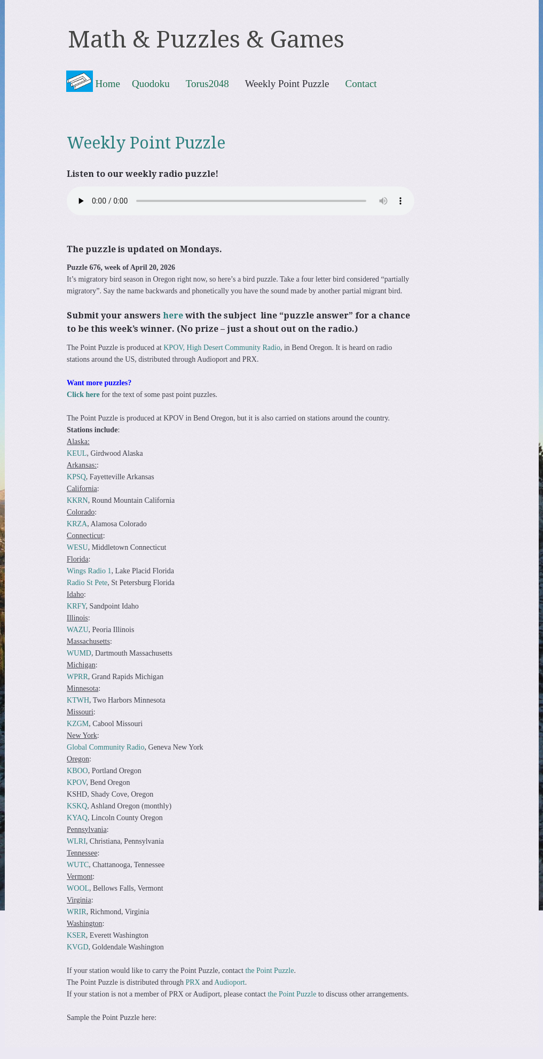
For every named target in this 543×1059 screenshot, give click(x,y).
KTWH (78, 700)
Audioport (229, 982)
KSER (76, 935)
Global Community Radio (105, 747)
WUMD (79, 653)
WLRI (76, 841)
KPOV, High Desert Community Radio (221, 348)
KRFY (76, 606)
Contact (361, 83)
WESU (77, 547)
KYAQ (77, 818)
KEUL (76, 453)
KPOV (76, 782)
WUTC (78, 865)
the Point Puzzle (269, 971)
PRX (192, 982)
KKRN (77, 500)
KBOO (77, 771)
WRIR (76, 912)
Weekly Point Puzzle (287, 83)
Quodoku (151, 83)
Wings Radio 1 (89, 571)
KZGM (78, 724)
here (173, 315)
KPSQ (76, 477)
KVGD (77, 947)
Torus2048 (207, 83)
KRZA (77, 524)
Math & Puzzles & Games (206, 39)
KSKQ (77, 806)
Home (108, 83)
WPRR (77, 677)
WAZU (77, 630)
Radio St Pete (87, 583)
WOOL (78, 888)
